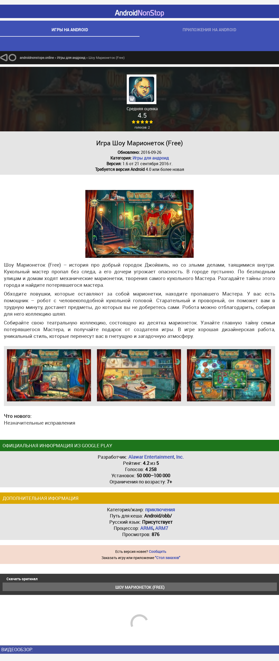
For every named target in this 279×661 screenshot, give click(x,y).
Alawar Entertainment (151, 457)
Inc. (180, 457)
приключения (160, 509)
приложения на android (209, 30)
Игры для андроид (151, 158)
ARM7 (161, 528)
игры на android (70, 30)
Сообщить (157, 551)
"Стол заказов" (167, 557)
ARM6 (146, 528)
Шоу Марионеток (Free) (140, 587)
